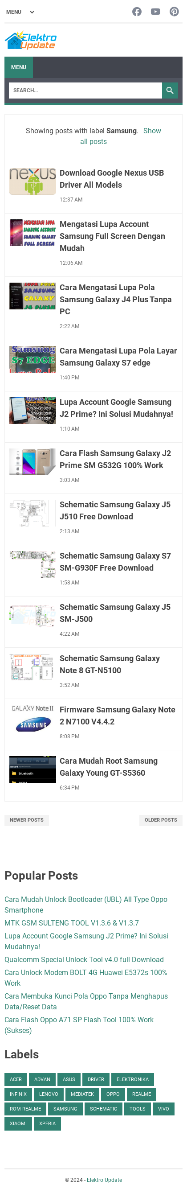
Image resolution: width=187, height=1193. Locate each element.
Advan (42, 1079)
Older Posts (161, 820)
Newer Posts (27, 820)
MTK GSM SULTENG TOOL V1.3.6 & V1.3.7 (71, 923)
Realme (141, 1094)
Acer (16, 1079)
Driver (96, 1079)
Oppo (113, 1094)
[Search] (85, 90)
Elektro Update (104, 1180)
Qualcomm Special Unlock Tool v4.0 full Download (84, 959)
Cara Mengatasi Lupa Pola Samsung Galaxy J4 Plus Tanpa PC (116, 299)
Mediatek (82, 1094)
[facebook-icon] (137, 12)
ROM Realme (25, 1109)
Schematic (103, 1109)
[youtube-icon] (156, 12)
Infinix (18, 1094)
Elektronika (133, 1079)
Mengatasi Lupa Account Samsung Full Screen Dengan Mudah (112, 236)
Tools (138, 1109)
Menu (18, 67)
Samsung (65, 1109)
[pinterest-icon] (174, 12)
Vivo (163, 1109)
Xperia (47, 1124)
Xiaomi (18, 1124)
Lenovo (48, 1094)
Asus (69, 1079)
